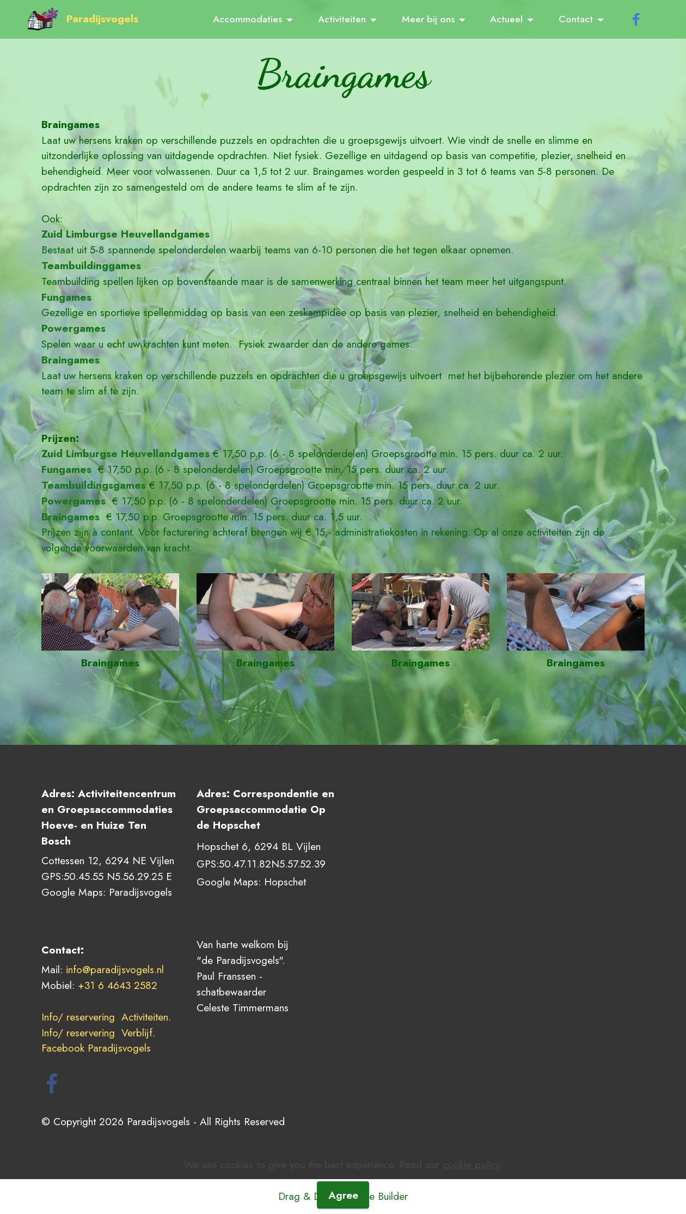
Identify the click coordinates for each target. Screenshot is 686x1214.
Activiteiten (342, 19)
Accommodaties (247, 19)
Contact (576, 19)
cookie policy (471, 1197)
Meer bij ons (428, 19)
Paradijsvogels (102, 19)
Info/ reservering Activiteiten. (106, 1016)
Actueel (506, 19)
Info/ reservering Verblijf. (99, 1032)
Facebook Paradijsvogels (97, 1047)
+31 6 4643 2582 (117, 985)
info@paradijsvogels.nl (115, 969)
